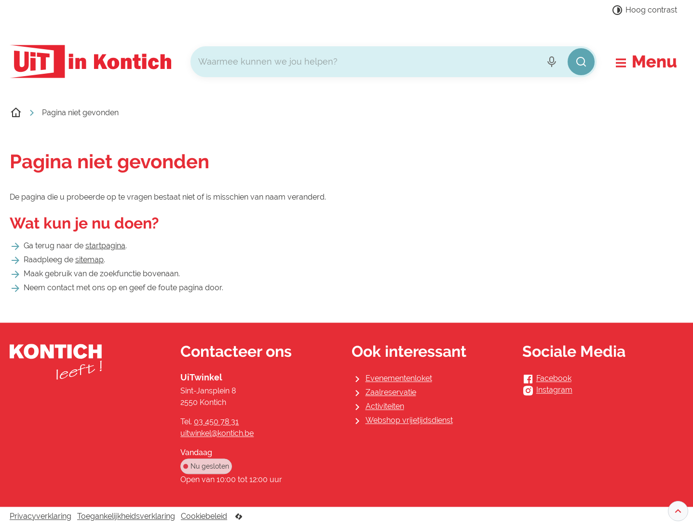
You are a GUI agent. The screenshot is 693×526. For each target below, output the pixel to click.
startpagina (105, 245)
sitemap (89, 259)
